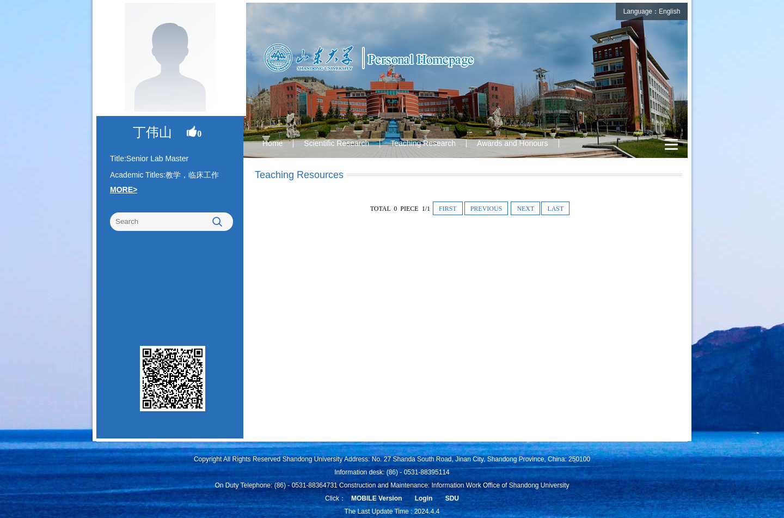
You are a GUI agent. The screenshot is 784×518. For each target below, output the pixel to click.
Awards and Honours (512, 143)
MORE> (123, 189)
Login (424, 498)
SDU (452, 498)
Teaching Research (423, 143)
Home (272, 143)
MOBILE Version (376, 498)
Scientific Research (336, 143)
